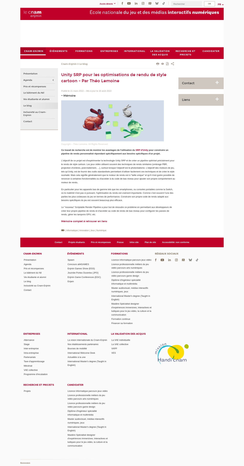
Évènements (75, 253)
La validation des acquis (128, 333)
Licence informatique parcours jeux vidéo (131, 260)
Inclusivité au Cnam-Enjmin (34, 114)
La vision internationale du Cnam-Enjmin (87, 340)
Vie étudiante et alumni (36, 99)
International (77, 333)
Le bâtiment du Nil (33, 93)
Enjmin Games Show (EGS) (81, 268)
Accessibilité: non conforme (175, 242)
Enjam (71, 281)
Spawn (71, 260)
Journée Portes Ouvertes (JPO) (83, 272)
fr (219, 4)
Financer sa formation (122, 323)
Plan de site (150, 242)
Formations (119, 253)
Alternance (29, 340)
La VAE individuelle (120, 340)
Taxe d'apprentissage (34, 361)
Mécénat (28, 365)
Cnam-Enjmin (69, 64)
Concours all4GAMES (78, 264)
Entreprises (31, 333)
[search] (186, 4)
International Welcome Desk (81, 353)
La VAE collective (119, 344)
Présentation (30, 74)
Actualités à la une (77, 357)
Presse (120, 242)
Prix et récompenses (34, 86)
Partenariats (30, 357)
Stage (26, 344)
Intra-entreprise (31, 353)
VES (113, 353)
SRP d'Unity (142, 150)
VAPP (114, 348)
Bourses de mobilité (77, 348)
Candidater (75, 384)
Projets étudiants (76, 242)
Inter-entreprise (31, 348)
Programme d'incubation (36, 374)
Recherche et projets (38, 384)
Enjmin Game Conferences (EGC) (84, 277)
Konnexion (25, 463)
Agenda (27, 80)
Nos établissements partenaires (83, 344)
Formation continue (120, 319)
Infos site (134, 242)
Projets (27, 391)
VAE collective (31, 370)
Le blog (83, 64)
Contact (27, 121)
